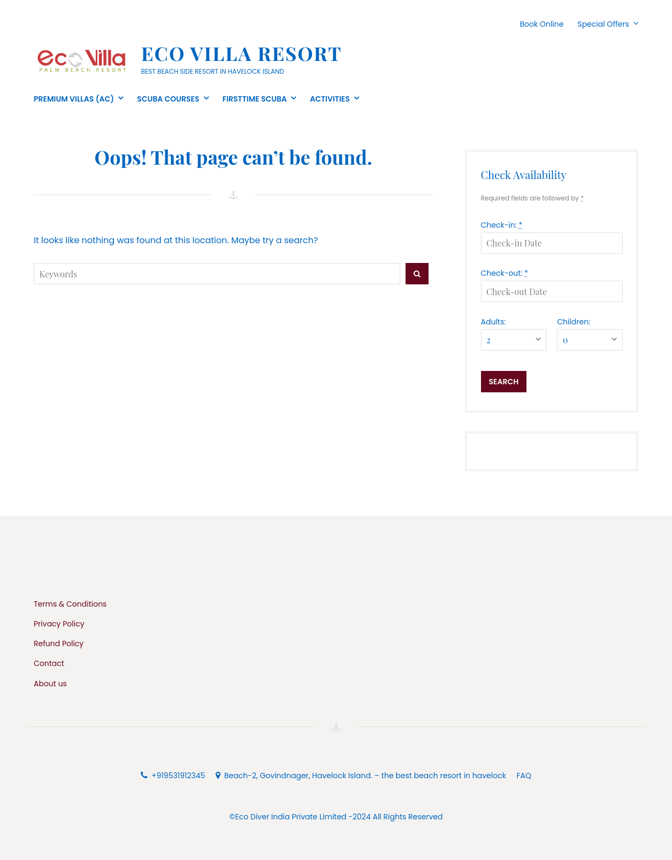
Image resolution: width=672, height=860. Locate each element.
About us (50, 683)
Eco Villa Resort (241, 53)
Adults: (493, 321)
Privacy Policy (59, 623)
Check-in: (502, 225)
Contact (49, 663)
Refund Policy (58, 643)
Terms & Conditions (70, 604)
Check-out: (504, 273)
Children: (573, 321)
